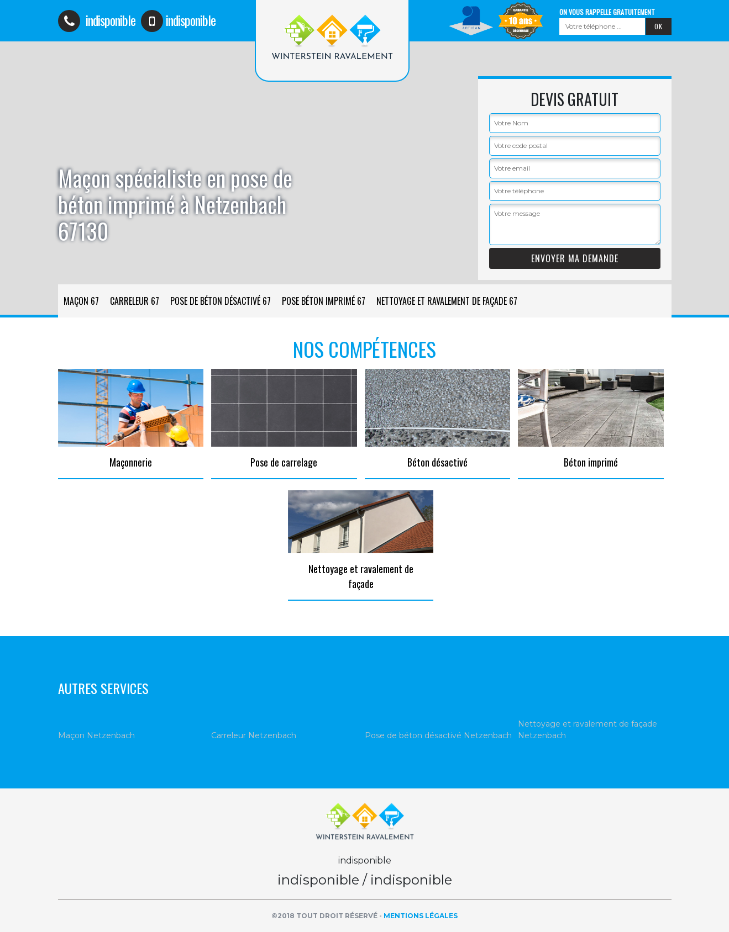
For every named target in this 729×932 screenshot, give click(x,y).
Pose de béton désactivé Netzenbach (438, 735)
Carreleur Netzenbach (253, 735)
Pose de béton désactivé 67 (220, 301)
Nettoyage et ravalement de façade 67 (446, 301)
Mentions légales (421, 916)
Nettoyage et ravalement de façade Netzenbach (587, 729)
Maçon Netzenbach (96, 735)
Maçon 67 (81, 301)
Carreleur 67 (134, 301)
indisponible (96, 20)
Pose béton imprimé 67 (323, 301)
